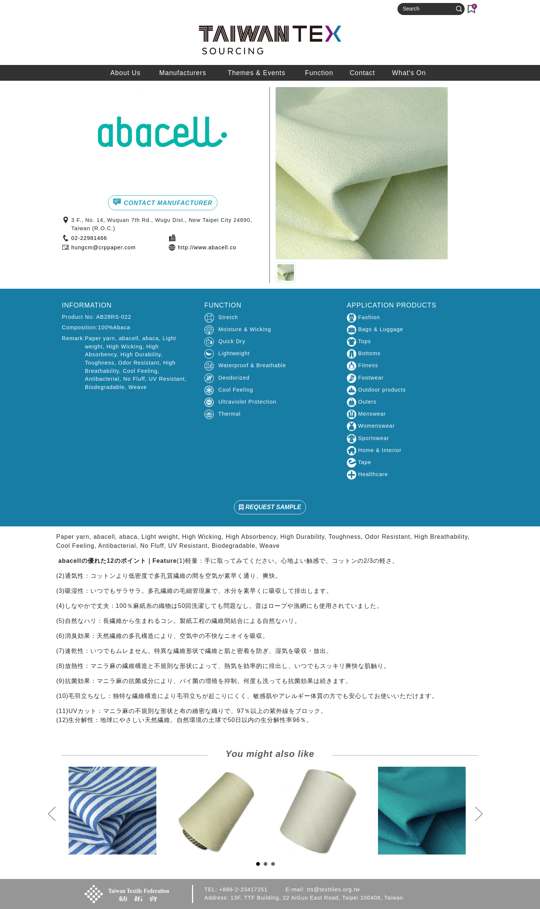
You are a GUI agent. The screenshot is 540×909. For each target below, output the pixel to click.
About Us (125, 73)
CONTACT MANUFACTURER (162, 202)
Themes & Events (256, 73)
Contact (362, 73)
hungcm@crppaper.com (103, 247)
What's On (409, 73)
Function (319, 73)
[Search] (428, 9)
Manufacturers (182, 73)
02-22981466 (89, 238)
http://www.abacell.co (207, 247)
